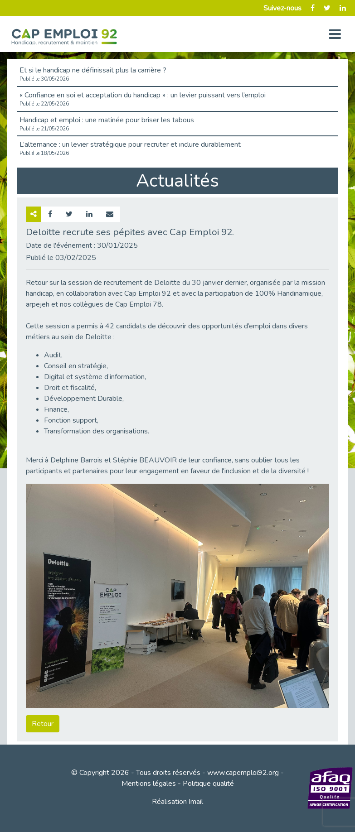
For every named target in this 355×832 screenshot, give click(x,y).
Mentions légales (149, 784)
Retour (42, 724)
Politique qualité (208, 784)
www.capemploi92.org (243, 773)
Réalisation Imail (177, 802)
